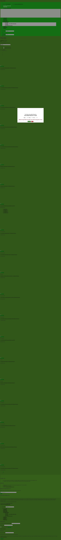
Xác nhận (29, 121)
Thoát (32, 121)
